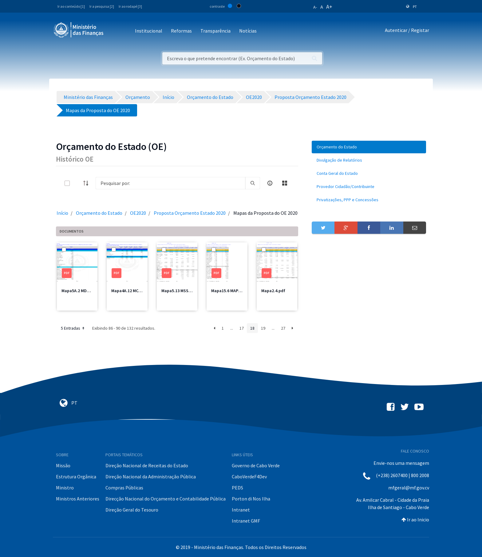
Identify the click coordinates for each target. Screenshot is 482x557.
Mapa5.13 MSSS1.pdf (181, 290)
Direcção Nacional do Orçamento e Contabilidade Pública (165, 499)
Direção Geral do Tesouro (131, 510)
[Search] (170, 183)
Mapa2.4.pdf (273, 290)
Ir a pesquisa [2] (101, 6)
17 (241, 328)
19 (263, 328)
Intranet (241, 510)
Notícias (248, 31)
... (231, 328)
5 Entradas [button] (73, 328)
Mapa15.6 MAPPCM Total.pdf (238, 290)
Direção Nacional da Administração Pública (150, 476)
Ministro (65, 487)
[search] (253, 183)
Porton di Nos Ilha (251, 499)
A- (315, 7)
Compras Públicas (124, 487)
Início (62, 213)
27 (283, 328)
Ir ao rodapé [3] (130, 6)
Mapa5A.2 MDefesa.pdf (83, 290)
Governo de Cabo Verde (256, 465)
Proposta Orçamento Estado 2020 (190, 213)
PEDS (237, 487)
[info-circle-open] (270, 183)
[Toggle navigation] (113, 31)
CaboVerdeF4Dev (249, 476)
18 (252, 328)
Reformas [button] (181, 31)
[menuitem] (369, 147)
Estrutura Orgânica (76, 476)
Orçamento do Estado (99, 213)
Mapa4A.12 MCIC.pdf (130, 290)
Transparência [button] (215, 31)
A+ (329, 6)
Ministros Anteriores (77, 499)
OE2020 (138, 213)
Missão (63, 465)
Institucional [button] (148, 31)
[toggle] (77, 183)
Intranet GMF (246, 521)
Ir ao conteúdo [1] (71, 6)
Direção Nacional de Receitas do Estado (146, 465)
